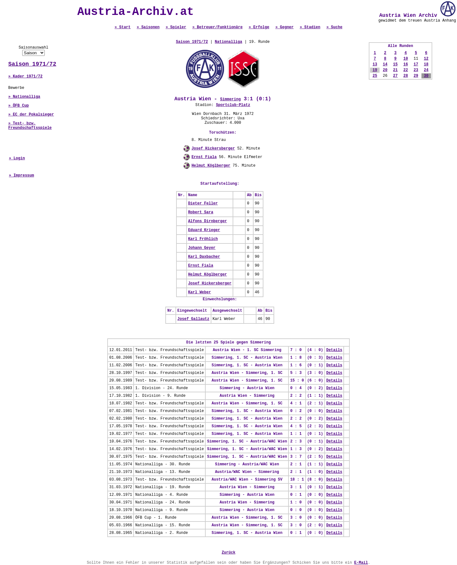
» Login (17, 158)
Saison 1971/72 (32, 64)
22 (405, 70)
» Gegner (284, 27)
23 (416, 70)
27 (395, 76)
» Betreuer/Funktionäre (217, 27)
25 (375, 76)
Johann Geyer (201, 248)
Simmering (230, 99)
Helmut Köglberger (210, 165)
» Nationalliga (24, 97)
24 (426, 70)
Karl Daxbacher (204, 257)
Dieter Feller (203, 203)
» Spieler (176, 27)
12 (426, 58)
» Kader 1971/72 (25, 76)
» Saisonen (148, 27)
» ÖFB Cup (18, 105)
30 (426, 76)
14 (385, 64)
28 (405, 76)
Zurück (228, 552)
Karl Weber (199, 292)
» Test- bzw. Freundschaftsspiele (30, 125)
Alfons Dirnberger (207, 221)
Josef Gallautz (193, 319)
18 (426, 64)
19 (375, 70)
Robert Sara (200, 212)
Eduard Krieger (204, 230)
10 (405, 58)
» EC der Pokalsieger (31, 114)
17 (416, 64)
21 (395, 70)
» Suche (334, 27)
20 (385, 70)
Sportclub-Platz (233, 105)
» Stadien (310, 27)
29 (416, 76)
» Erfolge (259, 27)
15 (395, 64)
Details (334, 350)
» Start (122, 27)
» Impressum (21, 175)
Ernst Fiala (203, 157)
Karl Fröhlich (203, 239)
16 (405, 64)
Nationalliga (228, 42)
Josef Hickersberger (213, 148)
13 (375, 64)
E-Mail (361, 563)
